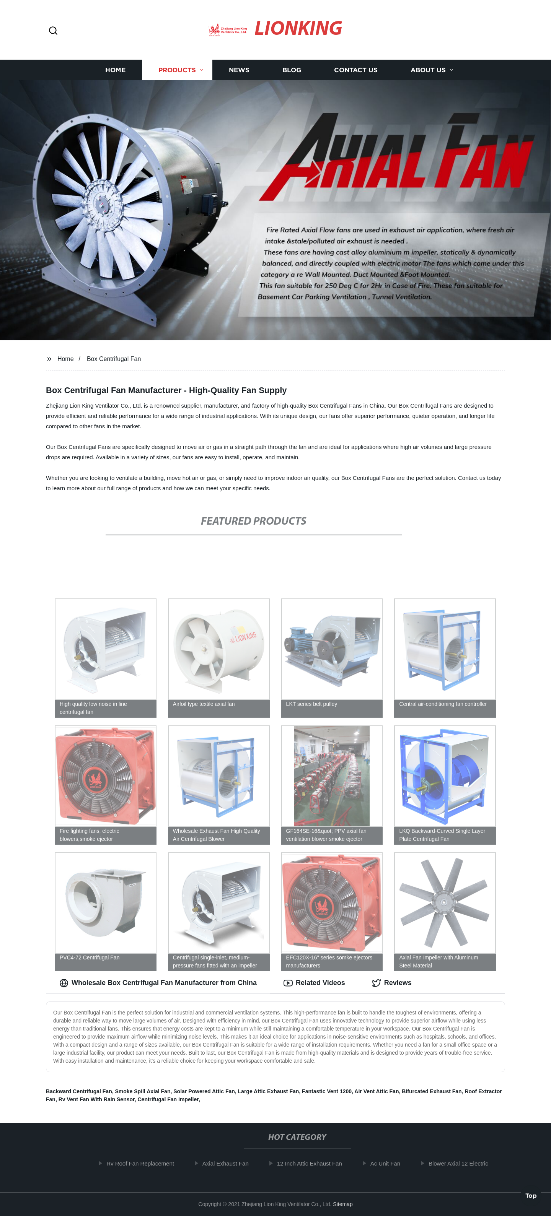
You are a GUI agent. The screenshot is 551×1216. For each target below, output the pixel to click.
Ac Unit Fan (389, 1163)
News (239, 69)
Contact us (356, 69)
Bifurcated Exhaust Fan (431, 1091)
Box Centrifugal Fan (114, 359)
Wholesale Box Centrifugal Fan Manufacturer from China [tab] (158, 983)
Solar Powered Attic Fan (204, 1091)
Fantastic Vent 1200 (327, 1091)
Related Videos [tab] (314, 983)
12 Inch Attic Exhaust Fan (313, 1163)
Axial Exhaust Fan (230, 1163)
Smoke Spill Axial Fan (142, 1091)
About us (428, 69)
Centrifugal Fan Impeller (167, 1099)
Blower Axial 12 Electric (462, 1163)
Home (115, 69)
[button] (53, 31)
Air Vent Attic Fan (376, 1091)
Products (177, 69)
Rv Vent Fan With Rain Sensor (97, 1099)
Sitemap (342, 1204)
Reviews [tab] (392, 983)
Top (531, 1195)
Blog (291, 69)
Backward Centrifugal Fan (79, 1091)
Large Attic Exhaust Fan (268, 1091)
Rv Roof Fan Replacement (144, 1163)
